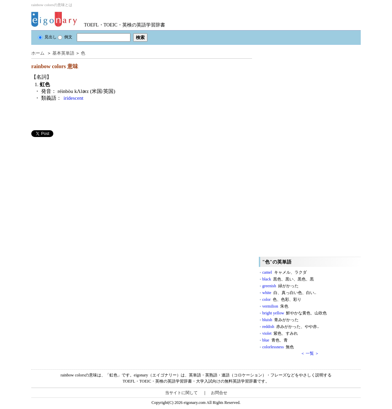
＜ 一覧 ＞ (310, 353)
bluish (280, 319)
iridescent (73, 98)
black (288, 279)
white (289, 292)
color (281, 299)
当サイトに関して (181, 392)
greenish (280, 286)
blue (275, 340)
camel (284, 272)
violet (280, 333)
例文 (65, 37)
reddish (290, 326)
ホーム (37, 53)
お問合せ (219, 392)
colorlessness (278, 347)
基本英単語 (63, 53)
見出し (47, 37)
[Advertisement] (82, 184)
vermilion (275, 306)
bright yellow (294, 313)
